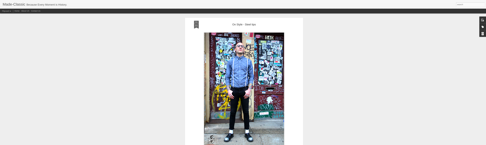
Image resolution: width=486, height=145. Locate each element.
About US (25, 11)
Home (16, 11)
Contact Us (35, 11)
